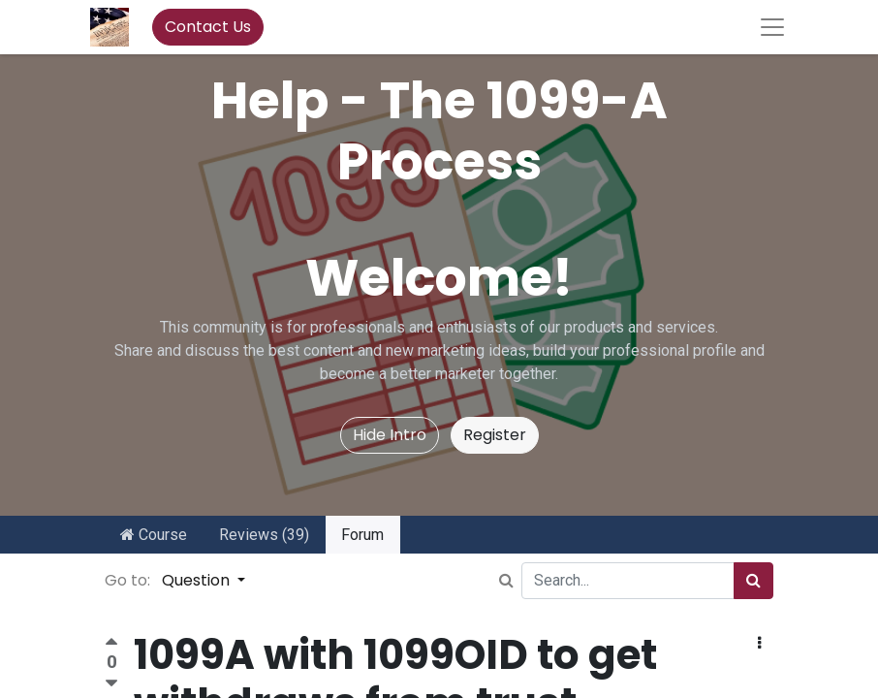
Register (494, 435)
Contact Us (208, 27)
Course (153, 534)
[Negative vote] (111, 684)
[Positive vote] (111, 644)
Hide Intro (389, 435)
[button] (759, 643)
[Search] (753, 580)
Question (198, 580)
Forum (362, 534)
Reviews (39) (264, 534)
